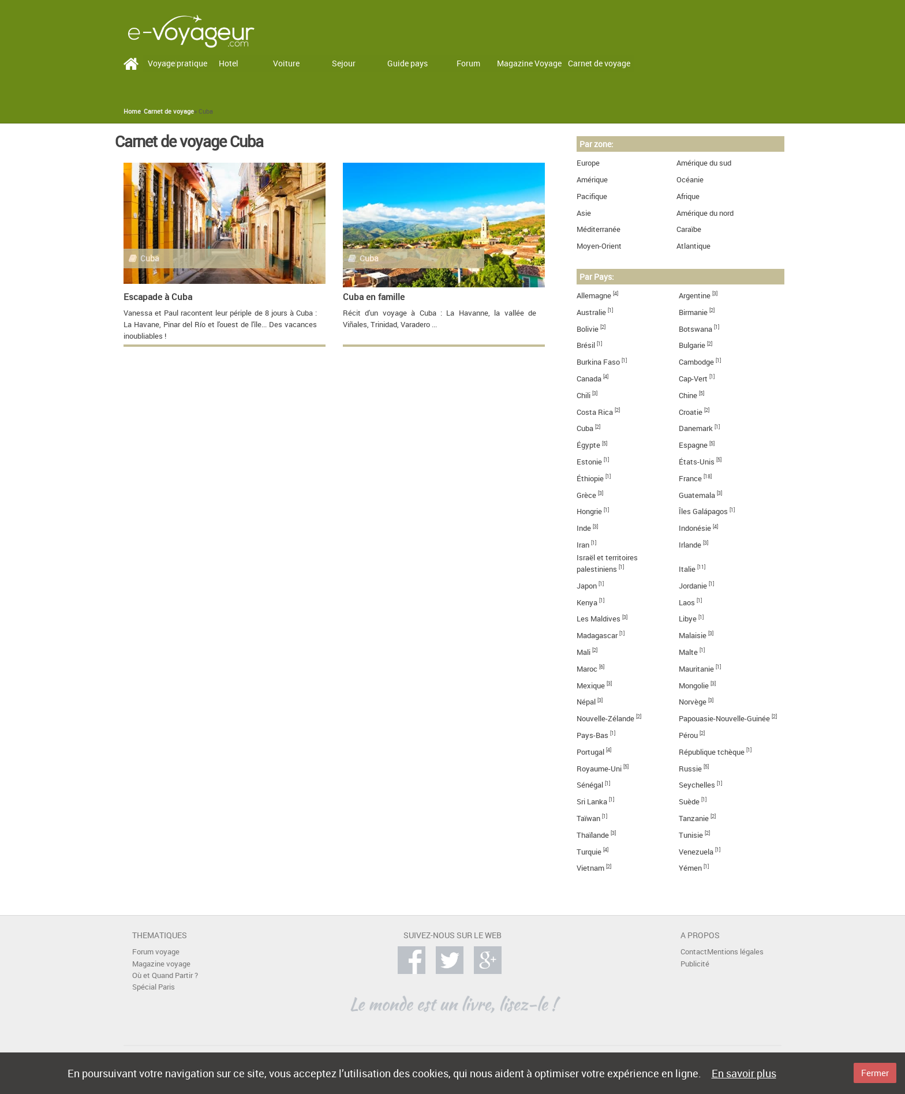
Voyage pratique (177, 63)
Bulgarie (692, 345)
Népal (586, 702)
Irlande (690, 545)
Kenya (587, 603)
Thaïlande (593, 835)
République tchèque (712, 752)
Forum (468, 63)
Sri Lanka (592, 802)
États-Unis (697, 462)
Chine (688, 395)
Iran (583, 545)
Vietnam (590, 868)
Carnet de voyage (599, 63)
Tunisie (691, 835)
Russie (690, 769)
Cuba (585, 428)
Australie (591, 312)
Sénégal (590, 785)
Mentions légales (735, 952)
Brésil (586, 345)
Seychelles (697, 785)
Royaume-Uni (599, 769)
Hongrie (589, 511)
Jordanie (693, 586)
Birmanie (693, 312)
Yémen (690, 868)
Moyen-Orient (599, 246)
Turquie (589, 852)
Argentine (694, 296)
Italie (687, 569)
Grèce (586, 495)
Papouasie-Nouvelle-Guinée (724, 719)
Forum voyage (155, 952)
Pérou (688, 735)
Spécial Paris (153, 987)
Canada (589, 379)
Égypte (588, 445)
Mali (583, 652)
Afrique (688, 196)
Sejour (344, 63)
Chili (583, 395)
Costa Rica (595, 412)
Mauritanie (696, 669)
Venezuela (696, 852)
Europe (588, 163)
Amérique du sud (703, 163)
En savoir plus (744, 1073)
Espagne (693, 445)
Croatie (690, 412)
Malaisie (692, 635)
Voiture (286, 63)
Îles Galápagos (703, 511)
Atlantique (693, 246)
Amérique (592, 180)
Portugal (590, 752)
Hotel (228, 63)
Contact (693, 952)
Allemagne (594, 296)
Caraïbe (688, 229)
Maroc (587, 669)
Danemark (696, 428)
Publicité (694, 964)
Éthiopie (590, 479)
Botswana (695, 329)
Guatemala (697, 495)
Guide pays (407, 63)
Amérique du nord (705, 213)
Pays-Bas (592, 735)
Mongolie (694, 686)
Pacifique (592, 196)
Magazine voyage (161, 964)
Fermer (875, 1072)
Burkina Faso (598, 362)
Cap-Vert (693, 379)
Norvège (692, 702)
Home (132, 111)
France (690, 479)
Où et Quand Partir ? (165, 975)
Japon (587, 586)
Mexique (591, 686)
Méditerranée (598, 229)
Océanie (690, 180)
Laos (687, 603)
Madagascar (597, 635)
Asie (584, 213)
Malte (688, 652)
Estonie (589, 462)
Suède (689, 802)
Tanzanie (694, 818)
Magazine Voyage (529, 63)
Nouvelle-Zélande (605, 719)
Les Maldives (598, 619)
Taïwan (588, 818)
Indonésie (695, 528)
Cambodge (696, 362)
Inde (584, 528)
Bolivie (588, 329)
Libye (688, 619)
